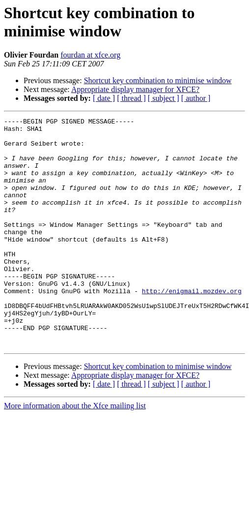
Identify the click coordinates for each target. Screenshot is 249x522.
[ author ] (196, 98)
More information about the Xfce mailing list (75, 451)
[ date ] (104, 98)
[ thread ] (131, 98)
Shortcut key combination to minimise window (158, 80)
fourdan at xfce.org (90, 55)
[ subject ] (163, 98)
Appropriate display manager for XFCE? (135, 89)
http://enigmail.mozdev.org (192, 326)
